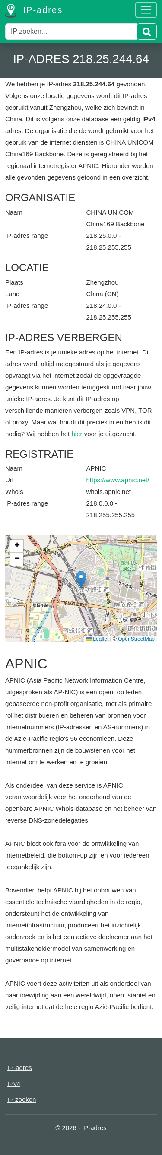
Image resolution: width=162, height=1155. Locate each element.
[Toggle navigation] (146, 10)
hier (76, 433)
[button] (81, 580)
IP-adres (34, 11)
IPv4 (13, 1083)
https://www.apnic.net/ (117, 480)
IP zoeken (21, 1099)
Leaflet (97, 639)
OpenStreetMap (136, 639)
